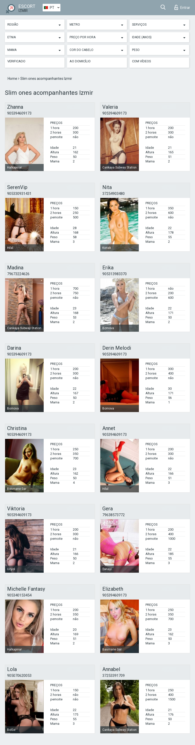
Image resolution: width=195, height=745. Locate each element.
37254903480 (113, 193)
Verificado (16, 61)
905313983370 (114, 274)
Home (13, 79)
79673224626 (18, 274)
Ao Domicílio (80, 61)
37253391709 (113, 675)
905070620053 (19, 675)
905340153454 (19, 595)
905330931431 (19, 193)
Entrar (182, 7)
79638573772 (113, 515)
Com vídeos (141, 61)
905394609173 (19, 113)
